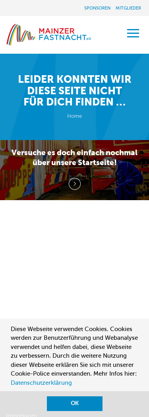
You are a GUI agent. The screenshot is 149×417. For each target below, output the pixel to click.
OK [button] (75, 403)
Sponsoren (97, 8)
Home (74, 116)
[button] (12, 392)
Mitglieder (128, 8)
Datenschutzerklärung (41, 383)
